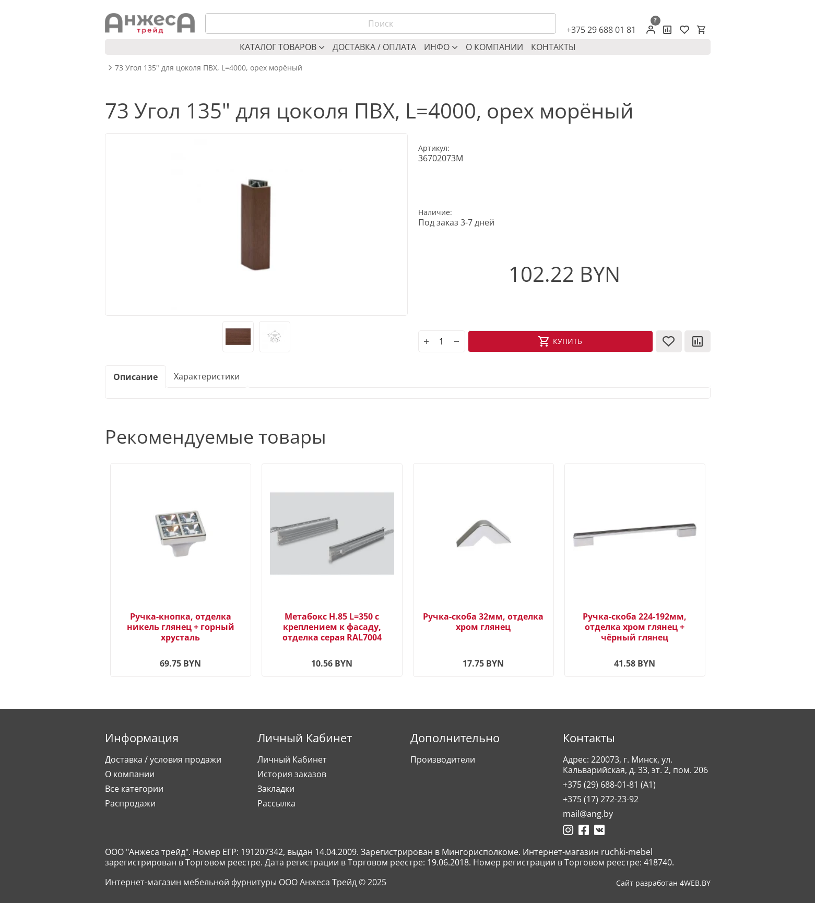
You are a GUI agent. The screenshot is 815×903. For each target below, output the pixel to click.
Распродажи (130, 803)
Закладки (275, 788)
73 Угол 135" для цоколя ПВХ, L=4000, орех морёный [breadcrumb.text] (208, 68)
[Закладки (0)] (684, 30)
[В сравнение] (697, 341)
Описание (135, 377)
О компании (494, 47)
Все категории (134, 788)
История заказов (291, 774)
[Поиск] (380, 23)
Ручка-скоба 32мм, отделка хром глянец (483, 622)
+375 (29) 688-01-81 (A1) (609, 784)
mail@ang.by (588, 813)
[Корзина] (701, 30)
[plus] (426, 341)
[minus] (457, 341)
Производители (442, 759)
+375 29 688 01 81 (601, 30)
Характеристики (207, 376)
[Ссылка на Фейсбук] (583, 830)
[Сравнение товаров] (667, 30)
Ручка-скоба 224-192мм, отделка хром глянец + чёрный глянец (635, 627)
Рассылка (276, 803)
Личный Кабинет (292, 759)
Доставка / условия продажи (163, 759)
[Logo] (150, 23)
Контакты (553, 47)
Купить (567, 341)
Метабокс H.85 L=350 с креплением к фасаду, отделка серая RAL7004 (332, 627)
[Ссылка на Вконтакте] (599, 830)
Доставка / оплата (374, 47)
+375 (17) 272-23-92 (601, 799)
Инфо (441, 47)
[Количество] (441, 341)
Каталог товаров (282, 47)
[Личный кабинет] (650, 30)
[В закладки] (669, 341)
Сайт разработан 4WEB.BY (663, 883)
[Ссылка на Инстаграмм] (568, 830)
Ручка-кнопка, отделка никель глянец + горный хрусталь (180, 627)
